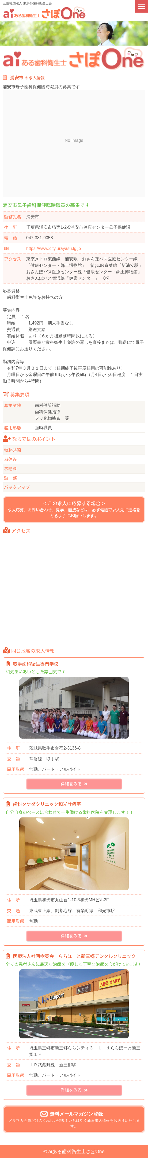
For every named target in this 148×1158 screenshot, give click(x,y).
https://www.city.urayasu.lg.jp (53, 248)
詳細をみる (74, 784)
